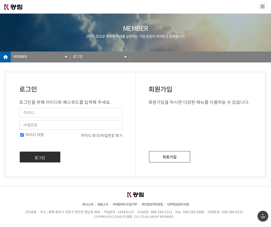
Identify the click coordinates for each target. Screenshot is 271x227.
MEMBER (20, 57)
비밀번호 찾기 (112, 135)
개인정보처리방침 (152, 204)
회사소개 (87, 204)
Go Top (262, 216)
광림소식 (102, 204)
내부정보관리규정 (178, 204)
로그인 (78, 57)
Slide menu (262, 6)
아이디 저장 (32, 135)
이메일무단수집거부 (125, 204)
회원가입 (170, 157)
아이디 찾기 (90, 135)
